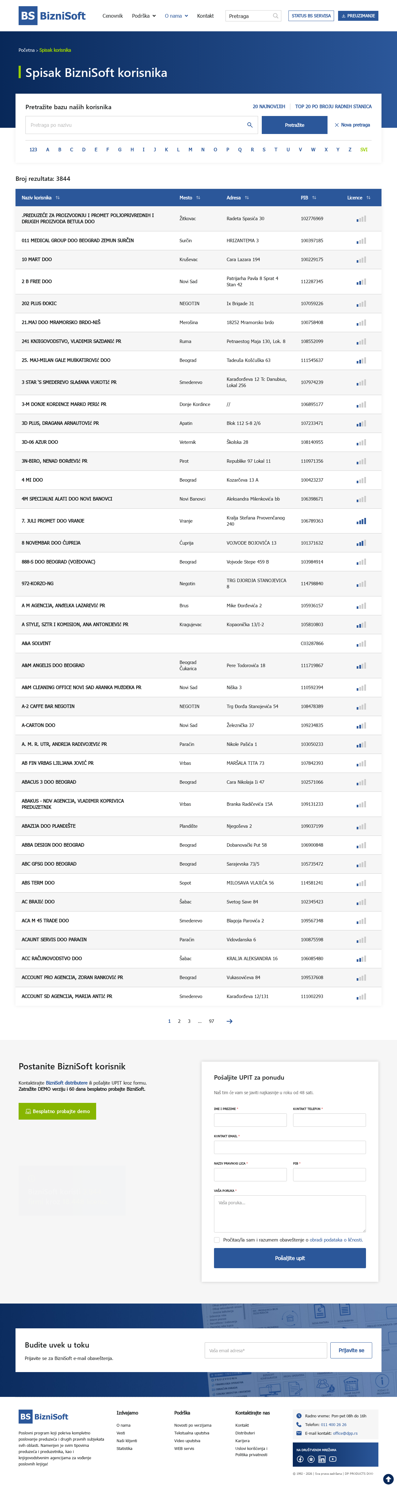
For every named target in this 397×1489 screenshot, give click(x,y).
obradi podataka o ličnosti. (336, 1239)
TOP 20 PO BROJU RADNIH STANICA (333, 106)
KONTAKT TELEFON (308, 1109)
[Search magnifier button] (275, 16)
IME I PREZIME (226, 1109)
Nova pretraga (352, 125)
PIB (297, 1163)
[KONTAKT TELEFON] (329, 1120)
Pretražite (294, 125)
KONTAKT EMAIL (227, 1136)
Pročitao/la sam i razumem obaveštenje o (293, 1239)
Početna (27, 50)
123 (33, 149)
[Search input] (248, 15)
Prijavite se (351, 1350)
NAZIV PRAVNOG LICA (231, 1163)
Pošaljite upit (290, 1258)
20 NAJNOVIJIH (269, 106)
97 (211, 1021)
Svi (364, 149)
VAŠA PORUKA (225, 1191)
